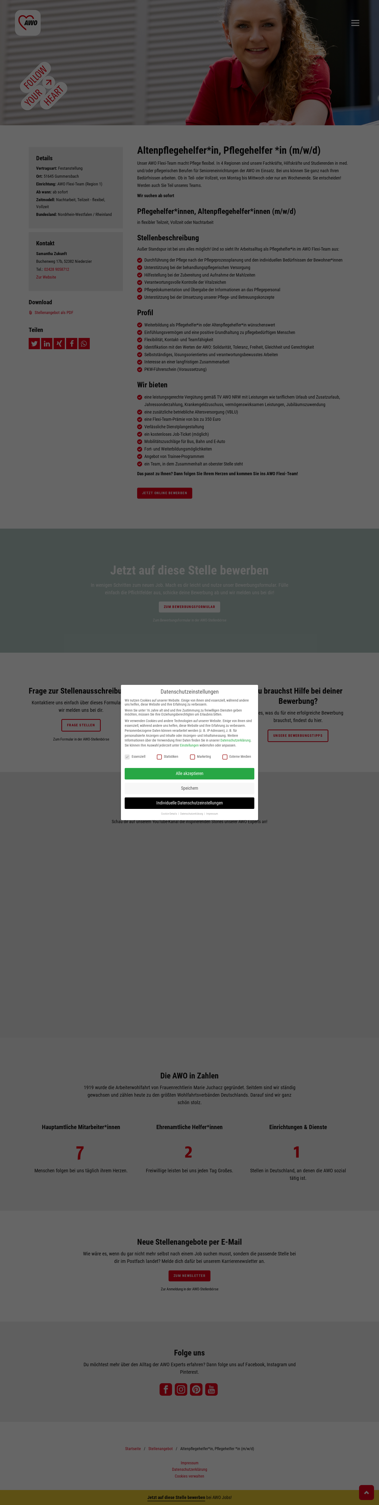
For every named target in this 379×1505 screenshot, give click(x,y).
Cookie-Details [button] (169, 813)
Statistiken (167, 756)
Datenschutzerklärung (235, 740)
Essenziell (135, 756)
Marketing (200, 756)
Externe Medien (236, 756)
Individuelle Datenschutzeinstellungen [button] (189, 802)
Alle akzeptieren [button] (189, 773)
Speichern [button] (189, 788)
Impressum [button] (212, 813)
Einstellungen (189, 745)
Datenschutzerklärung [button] (192, 813)
